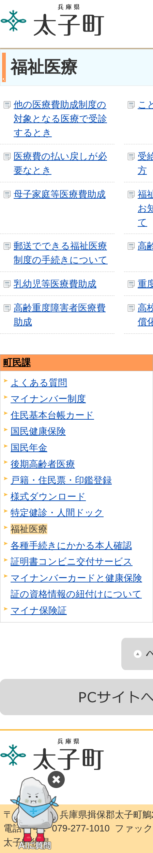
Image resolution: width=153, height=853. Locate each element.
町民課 (17, 362)
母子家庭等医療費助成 (60, 194)
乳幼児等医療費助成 (55, 283)
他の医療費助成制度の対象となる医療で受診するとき (60, 118)
